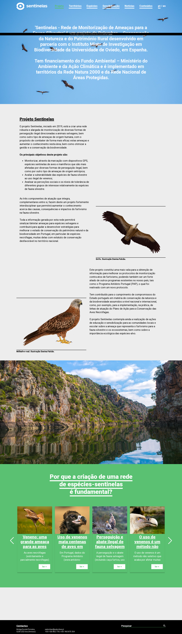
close (110, 1)
